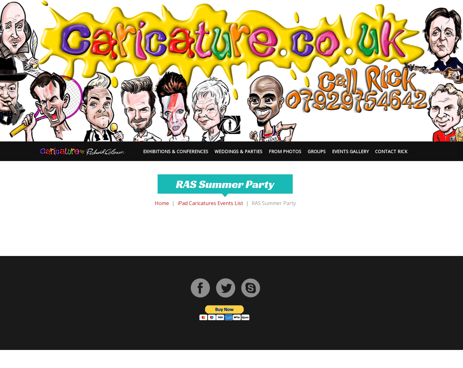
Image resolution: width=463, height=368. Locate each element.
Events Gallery (350, 151)
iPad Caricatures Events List (210, 203)
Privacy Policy (311, 362)
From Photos (285, 151)
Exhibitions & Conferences (175, 151)
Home (162, 203)
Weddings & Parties (238, 151)
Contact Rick (391, 151)
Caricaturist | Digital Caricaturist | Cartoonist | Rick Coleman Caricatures (200, 362)
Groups (317, 151)
